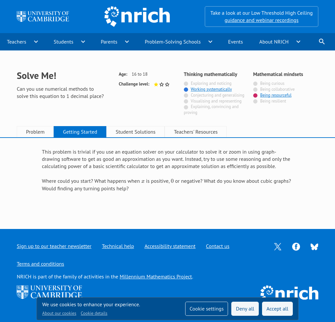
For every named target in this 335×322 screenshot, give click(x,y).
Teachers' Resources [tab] (196, 131)
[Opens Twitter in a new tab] (278, 246)
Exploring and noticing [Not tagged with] (211, 83)
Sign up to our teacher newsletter (54, 246)
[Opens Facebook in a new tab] (296, 246)
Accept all (278, 308)
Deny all (245, 308)
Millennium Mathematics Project (156, 276)
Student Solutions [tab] (135, 131)
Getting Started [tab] (80, 131)
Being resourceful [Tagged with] (275, 95)
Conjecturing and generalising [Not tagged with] (217, 95)
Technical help (118, 246)
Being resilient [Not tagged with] (273, 101)
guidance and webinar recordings (261, 20)
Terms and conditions (40, 263)
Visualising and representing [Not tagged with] (216, 101)
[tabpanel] (167, 177)
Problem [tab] (35, 131)
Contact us (218, 246)
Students (63, 41)
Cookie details (94, 313)
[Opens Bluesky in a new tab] (314, 246)
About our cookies (59, 313)
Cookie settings (206, 308)
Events (235, 41)
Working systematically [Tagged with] (211, 89)
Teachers (16, 41)
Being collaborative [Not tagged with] (277, 89)
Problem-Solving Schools (173, 41)
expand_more (36, 42)
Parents (109, 41)
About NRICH (274, 41)
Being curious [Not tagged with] (272, 83)
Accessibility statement (170, 246)
